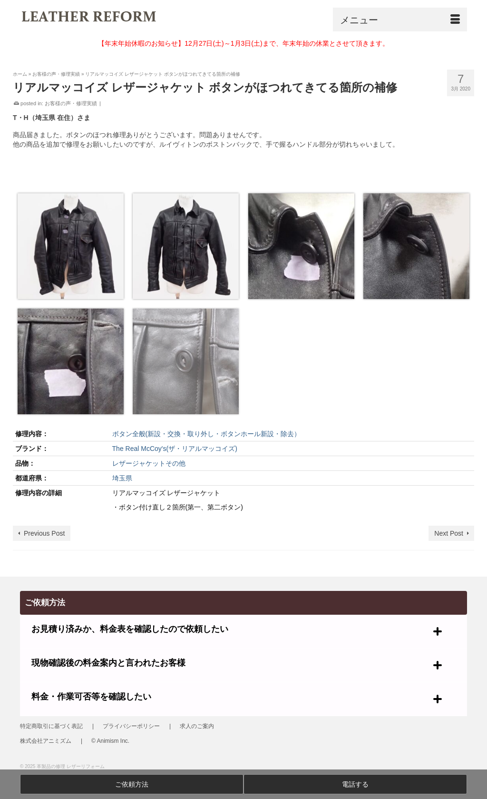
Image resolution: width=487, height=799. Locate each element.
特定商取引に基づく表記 (51, 726)
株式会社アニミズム (45, 741)
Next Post (448, 533)
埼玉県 (122, 478)
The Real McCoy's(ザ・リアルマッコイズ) (174, 448)
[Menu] (400, 19)
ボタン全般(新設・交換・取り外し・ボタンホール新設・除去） (206, 434)
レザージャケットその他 (148, 463)
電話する (355, 784)
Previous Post (44, 533)
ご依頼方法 (131, 784)
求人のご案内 (197, 726)
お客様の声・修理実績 (71, 103)
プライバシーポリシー (131, 726)
